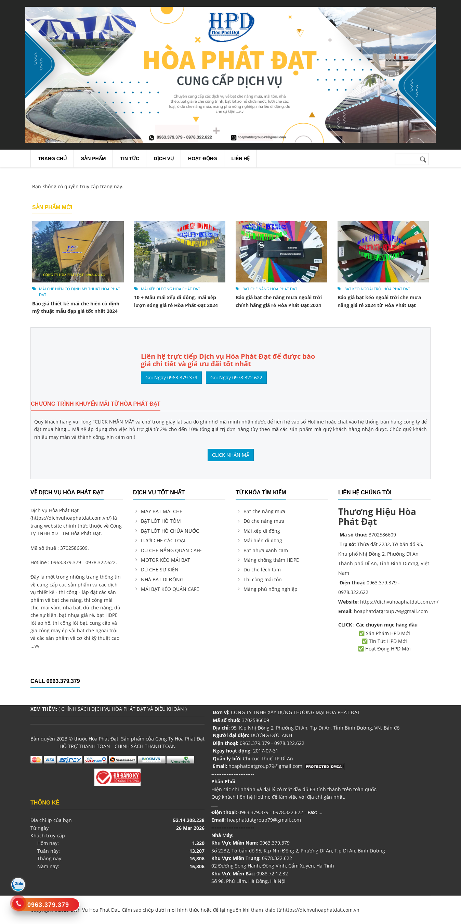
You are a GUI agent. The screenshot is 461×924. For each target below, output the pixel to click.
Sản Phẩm (93, 158)
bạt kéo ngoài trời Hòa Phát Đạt (377, 288)
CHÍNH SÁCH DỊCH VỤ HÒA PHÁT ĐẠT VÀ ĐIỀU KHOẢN (122, 709)
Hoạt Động (202, 158)
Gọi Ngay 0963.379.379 (171, 377)
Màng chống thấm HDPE (271, 560)
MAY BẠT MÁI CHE (161, 511)
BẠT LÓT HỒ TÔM (161, 521)
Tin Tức (129, 158)
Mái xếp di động (261, 531)
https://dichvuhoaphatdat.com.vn (321, 910)
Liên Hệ (241, 158)
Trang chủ (52, 158)
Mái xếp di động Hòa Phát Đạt (170, 288)
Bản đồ (391, 727)
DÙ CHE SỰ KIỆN (160, 569)
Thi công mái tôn (262, 579)
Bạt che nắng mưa (264, 511)
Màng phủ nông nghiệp (270, 589)
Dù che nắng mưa (263, 521)
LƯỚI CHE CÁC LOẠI (163, 540)
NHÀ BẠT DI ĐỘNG (162, 579)
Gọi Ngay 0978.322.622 (236, 377)
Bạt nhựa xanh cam (265, 550)
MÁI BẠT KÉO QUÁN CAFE (170, 589)
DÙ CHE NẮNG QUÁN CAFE (171, 550)
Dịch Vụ (164, 158)
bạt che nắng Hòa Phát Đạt (269, 288)
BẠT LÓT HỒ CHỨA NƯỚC (170, 531)
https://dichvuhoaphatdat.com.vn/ (71, 518)
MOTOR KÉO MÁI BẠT (165, 560)
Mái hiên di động (262, 540)
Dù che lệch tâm (262, 569)
